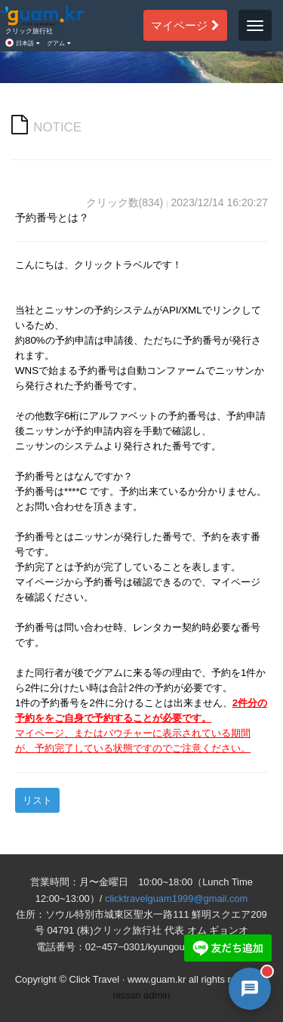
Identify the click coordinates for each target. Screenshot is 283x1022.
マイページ (185, 25)
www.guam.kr (157, 979)
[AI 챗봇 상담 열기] (250, 989)
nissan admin (142, 995)
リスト (37, 800)
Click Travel (94, 979)
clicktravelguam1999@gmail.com (176, 898)
